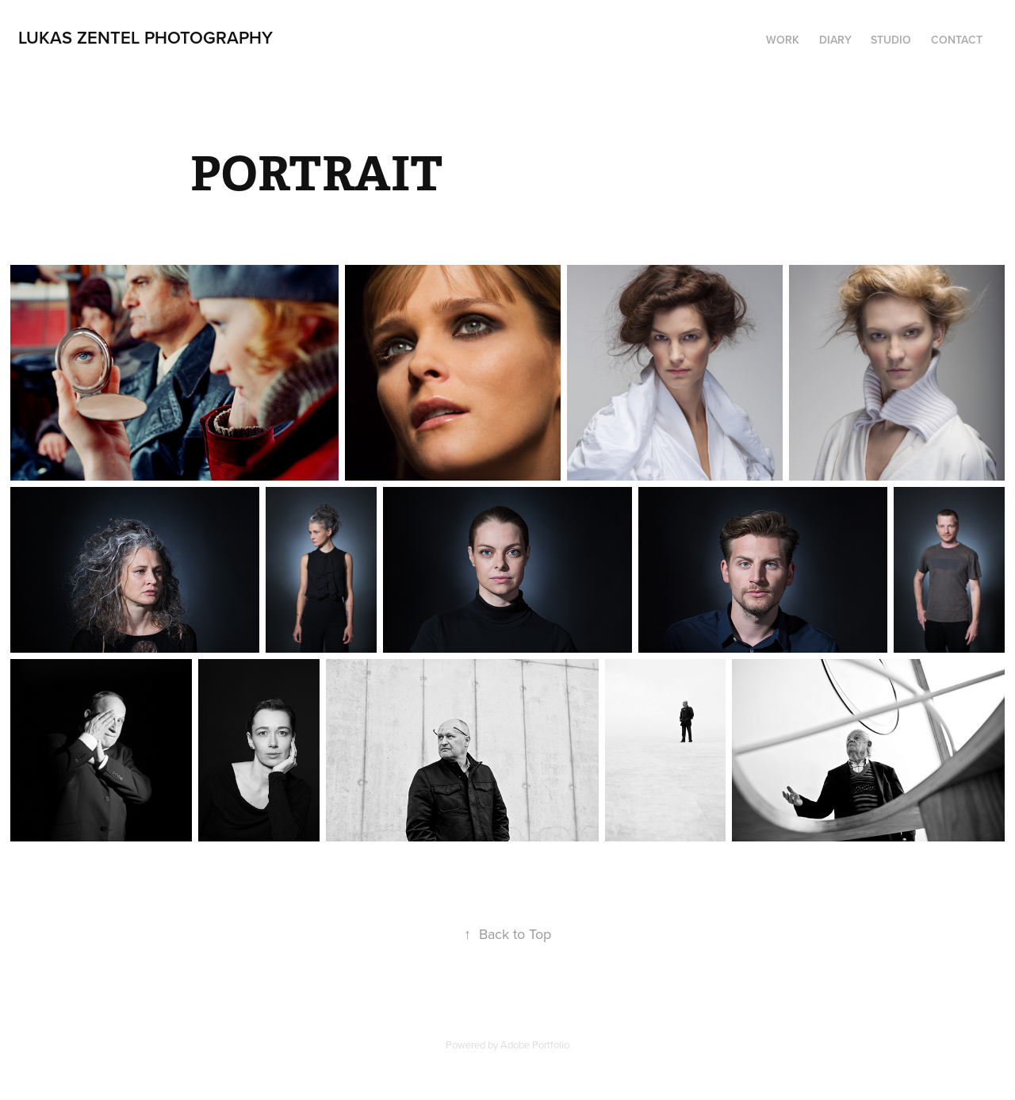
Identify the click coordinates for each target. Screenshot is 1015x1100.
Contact (956, 40)
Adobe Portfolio (534, 1044)
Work (782, 40)
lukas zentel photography (145, 37)
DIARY (835, 40)
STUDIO (891, 40)
